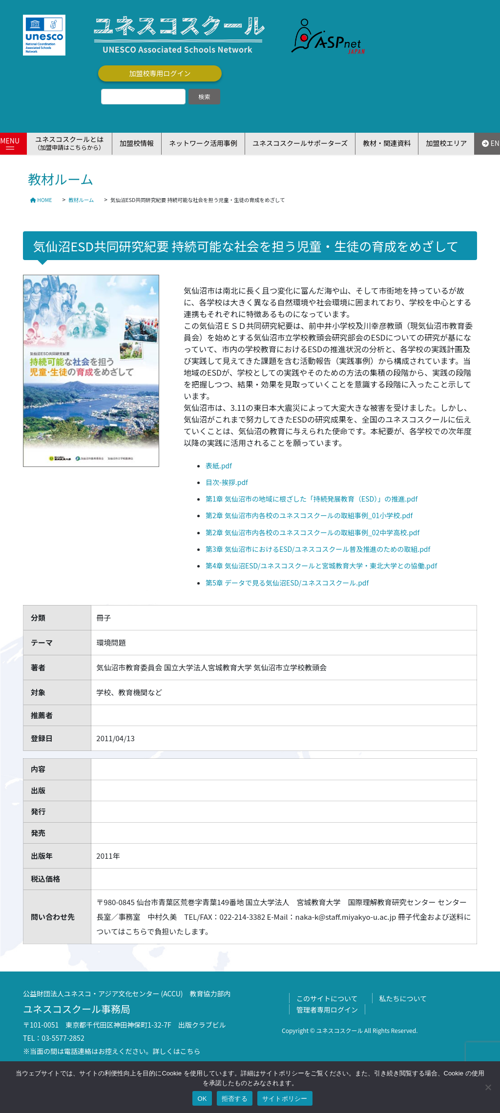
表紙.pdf (219, 465)
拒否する (235, 1098)
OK (202, 1098)
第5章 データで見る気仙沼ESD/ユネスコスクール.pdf (287, 582)
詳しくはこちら (177, 1051)
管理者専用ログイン (327, 1009)
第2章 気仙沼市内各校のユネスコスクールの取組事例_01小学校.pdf (309, 515)
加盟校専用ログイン (160, 73)
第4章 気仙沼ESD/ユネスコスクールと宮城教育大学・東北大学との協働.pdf (321, 565)
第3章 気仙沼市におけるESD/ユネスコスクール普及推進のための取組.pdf (318, 549)
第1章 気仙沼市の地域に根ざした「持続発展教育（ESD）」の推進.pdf (311, 499)
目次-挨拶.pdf (227, 482)
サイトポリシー (285, 1098)
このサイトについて (327, 998)
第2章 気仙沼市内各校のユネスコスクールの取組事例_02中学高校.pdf (312, 532)
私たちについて (403, 998)
